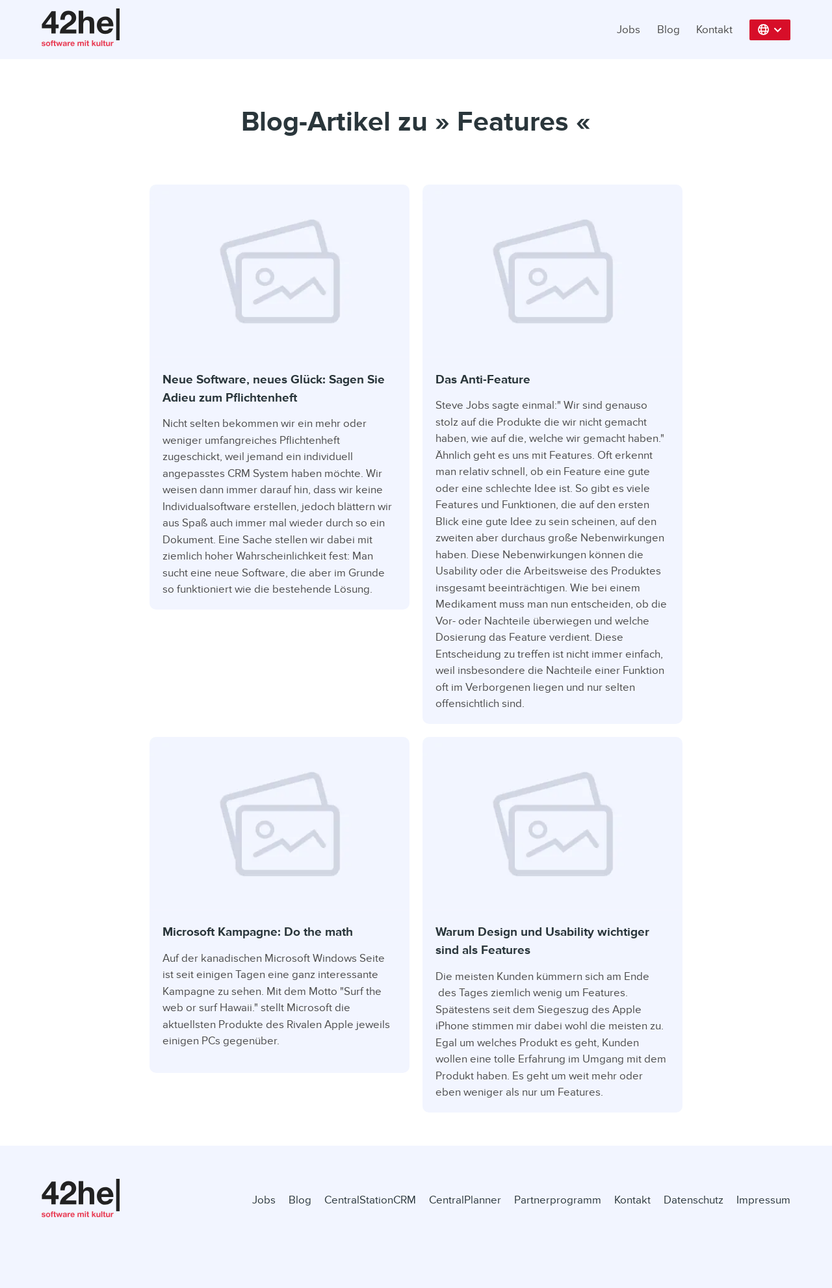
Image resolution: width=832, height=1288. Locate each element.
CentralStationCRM (370, 1200)
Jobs (628, 29)
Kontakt (714, 29)
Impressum (763, 1200)
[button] (770, 29)
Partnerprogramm (557, 1200)
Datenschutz (693, 1200)
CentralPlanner (465, 1200)
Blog (668, 29)
